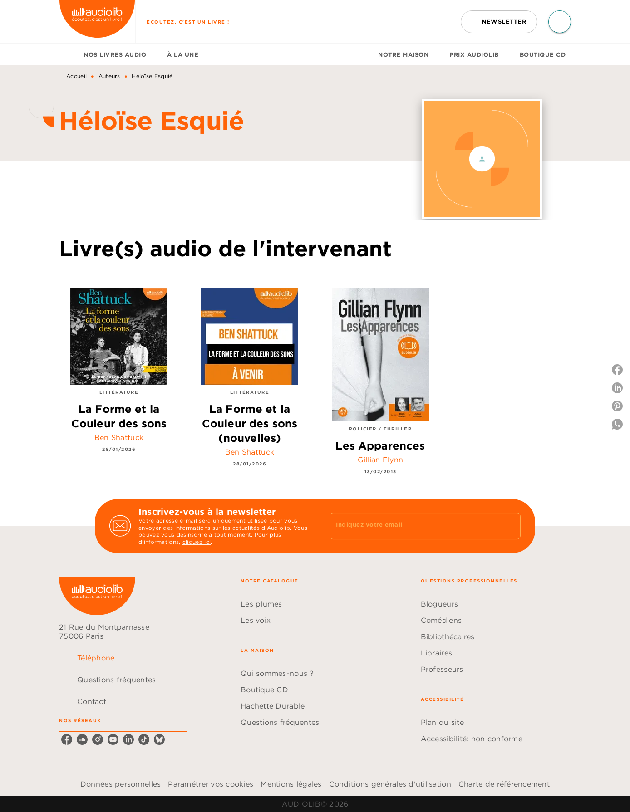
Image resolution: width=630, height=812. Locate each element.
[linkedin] (128, 739)
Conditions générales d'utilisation (390, 783)
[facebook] (66, 739)
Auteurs (109, 76)
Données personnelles (120, 783)
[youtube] (113, 739)
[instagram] (97, 739)
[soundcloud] (82, 739)
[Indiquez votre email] (414, 526)
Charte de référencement (504, 783)
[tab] (68, 54)
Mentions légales (291, 783)
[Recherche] (559, 21)
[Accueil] (97, 21)
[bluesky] (159, 739)
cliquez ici (196, 542)
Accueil (76, 76)
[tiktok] (144, 739)
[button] (499, 21)
